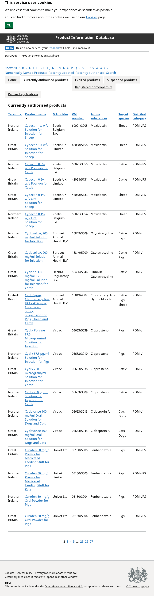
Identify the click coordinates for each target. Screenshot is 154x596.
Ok (9, 25)
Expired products (87, 80)
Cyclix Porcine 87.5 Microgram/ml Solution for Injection (35, 338)
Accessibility (24, 573)
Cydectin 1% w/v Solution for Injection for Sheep (36, 132)
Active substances (99, 116)
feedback (54, 48)
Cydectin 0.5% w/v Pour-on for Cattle (36, 168)
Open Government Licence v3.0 (63, 586)
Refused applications (23, 94)
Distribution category (142, 116)
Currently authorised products (46, 80)
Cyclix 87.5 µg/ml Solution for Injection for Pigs (37, 358)
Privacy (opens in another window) (56, 573)
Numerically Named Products (26, 73)
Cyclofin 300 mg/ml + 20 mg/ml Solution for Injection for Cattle (36, 280)
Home (12, 80)
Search (111, 73)
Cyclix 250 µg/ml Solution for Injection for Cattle (36, 398)
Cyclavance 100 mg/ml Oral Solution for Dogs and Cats (35, 417)
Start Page (11, 55)
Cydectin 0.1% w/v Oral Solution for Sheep (35, 201)
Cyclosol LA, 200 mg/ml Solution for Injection (36, 237)
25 (81, 541)
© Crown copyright (137, 586)
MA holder (60, 114)
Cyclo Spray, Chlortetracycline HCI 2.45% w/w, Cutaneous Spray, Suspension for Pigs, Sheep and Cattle (37, 309)
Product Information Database (84, 37)
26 (86, 541)
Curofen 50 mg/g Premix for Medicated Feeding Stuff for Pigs (37, 458)
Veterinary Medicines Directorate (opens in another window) (41, 577)
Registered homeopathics (93, 87)
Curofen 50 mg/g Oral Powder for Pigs (37, 500)
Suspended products (122, 80)
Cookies (91, 17)
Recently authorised (90, 73)
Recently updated (61, 73)
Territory (15, 114)
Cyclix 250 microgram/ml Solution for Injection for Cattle (35, 377)
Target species (124, 116)
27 (91, 541)
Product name (35, 114)
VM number (78, 116)
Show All (11, 68)
